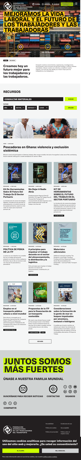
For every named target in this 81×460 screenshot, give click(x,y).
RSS (75, 391)
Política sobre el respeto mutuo (65, 432)
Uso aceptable (65, 428)
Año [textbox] (5, 108)
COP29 (42, 332)
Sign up (23, 390)
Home (5, 60)
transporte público (9, 330)
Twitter (65, 386)
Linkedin (65, 391)
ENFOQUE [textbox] (31, 108)
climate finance (34, 332)
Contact (53, 390)
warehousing (33, 275)
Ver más (40, 341)
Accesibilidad (49, 423)
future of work (59, 215)
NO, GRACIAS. (60, 451)
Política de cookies (51, 428)
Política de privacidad (52, 432)
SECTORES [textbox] (19, 108)
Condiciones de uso (66, 423)
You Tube (75, 386)
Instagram (70, 391)
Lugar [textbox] (42, 108)
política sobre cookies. (50, 457)
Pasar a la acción (65, 4)
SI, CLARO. (20, 451)
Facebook (70, 386)
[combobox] (8, 108)
